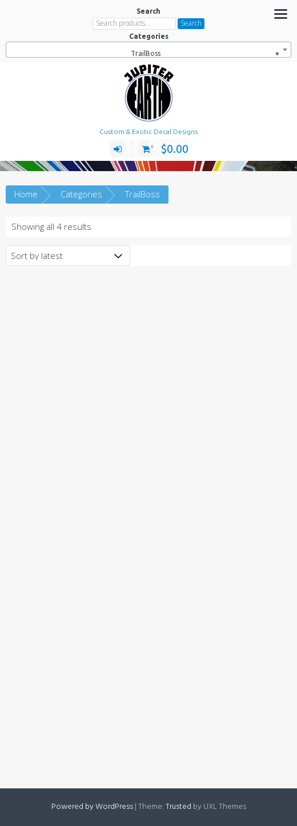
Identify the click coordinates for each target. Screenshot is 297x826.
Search (191, 23)
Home (26, 194)
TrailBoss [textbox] (202, 54)
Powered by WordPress (92, 806)
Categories (81, 194)
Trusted (178, 806)
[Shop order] (68, 255)
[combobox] (148, 50)
